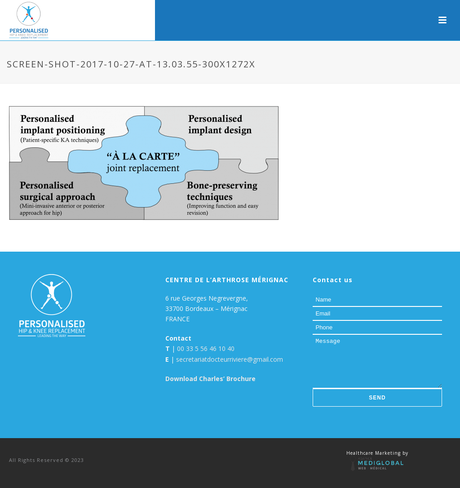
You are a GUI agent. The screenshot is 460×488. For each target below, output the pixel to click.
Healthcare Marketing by (377, 453)
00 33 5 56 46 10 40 (205, 348)
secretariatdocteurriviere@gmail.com (229, 359)
